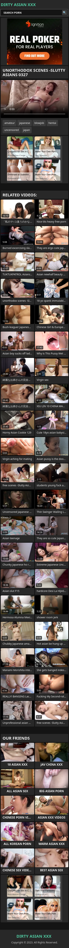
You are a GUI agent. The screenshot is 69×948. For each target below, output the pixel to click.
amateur (9, 123)
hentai (52, 123)
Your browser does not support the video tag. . (34, 99)
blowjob (39, 123)
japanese (24, 123)
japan (26, 130)
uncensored (11, 130)
